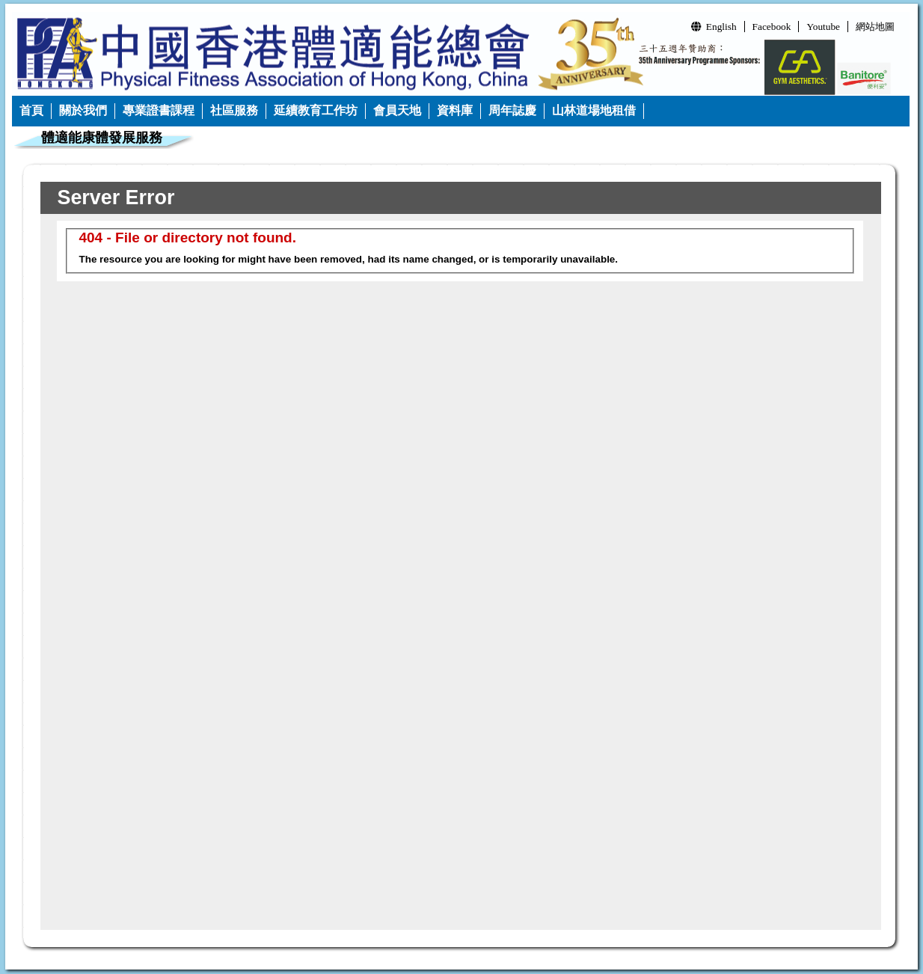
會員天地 (397, 110)
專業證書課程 (158, 110)
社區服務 (234, 110)
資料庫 (455, 110)
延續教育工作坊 (316, 110)
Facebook (771, 26)
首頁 (31, 110)
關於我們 (83, 110)
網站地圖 (875, 26)
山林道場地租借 (594, 110)
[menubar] (328, 111)
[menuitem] (32, 111)
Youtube (823, 26)
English (713, 26)
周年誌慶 (512, 110)
